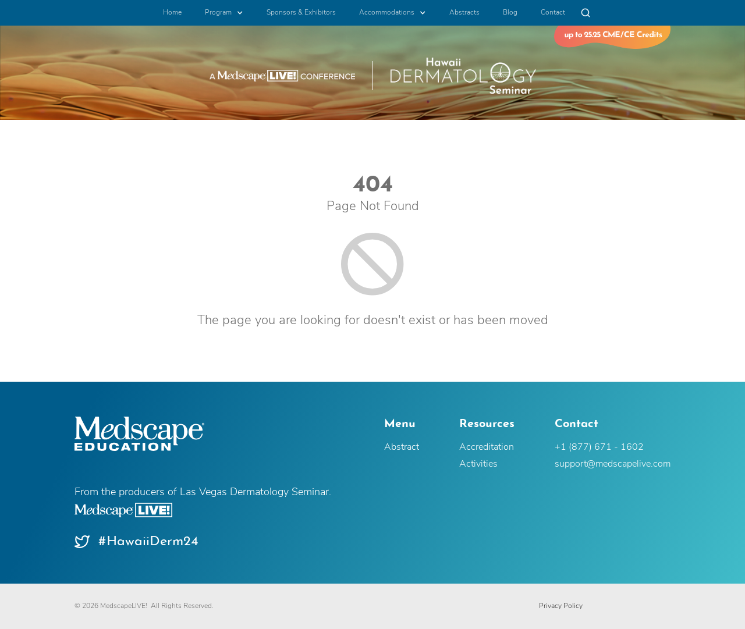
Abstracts (464, 12)
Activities (478, 464)
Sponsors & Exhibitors (301, 12)
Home (172, 12)
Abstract (401, 447)
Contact (553, 12)
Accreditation (486, 447)
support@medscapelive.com (612, 464)
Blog (510, 12)
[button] (224, 13)
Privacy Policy (561, 606)
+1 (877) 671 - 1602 (599, 447)
